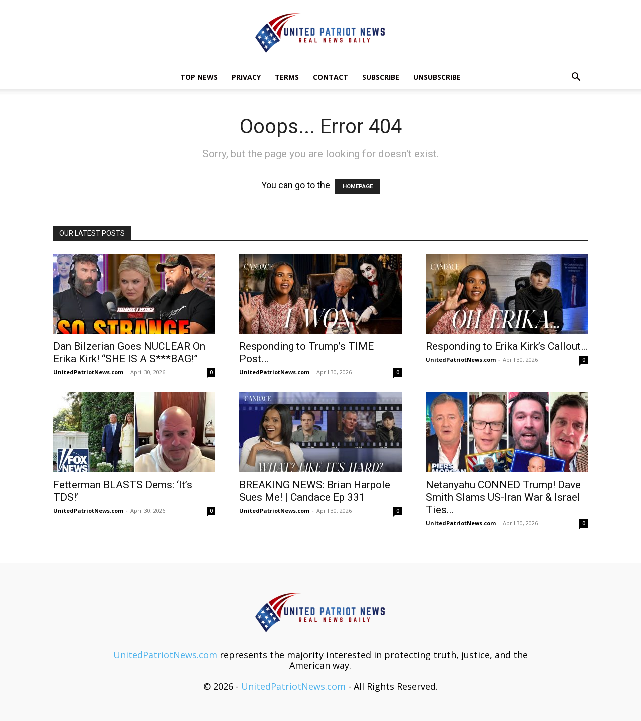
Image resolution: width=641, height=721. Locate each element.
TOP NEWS (199, 77)
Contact (330, 77)
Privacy (246, 77)
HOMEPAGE (358, 186)
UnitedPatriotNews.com (88, 372)
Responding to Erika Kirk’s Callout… (507, 346)
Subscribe (380, 77)
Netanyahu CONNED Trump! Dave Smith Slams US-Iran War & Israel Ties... (503, 497)
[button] (576, 77)
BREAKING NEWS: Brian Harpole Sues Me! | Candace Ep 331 (314, 491)
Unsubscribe (437, 77)
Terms (287, 77)
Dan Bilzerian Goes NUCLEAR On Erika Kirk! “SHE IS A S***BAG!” (129, 352)
